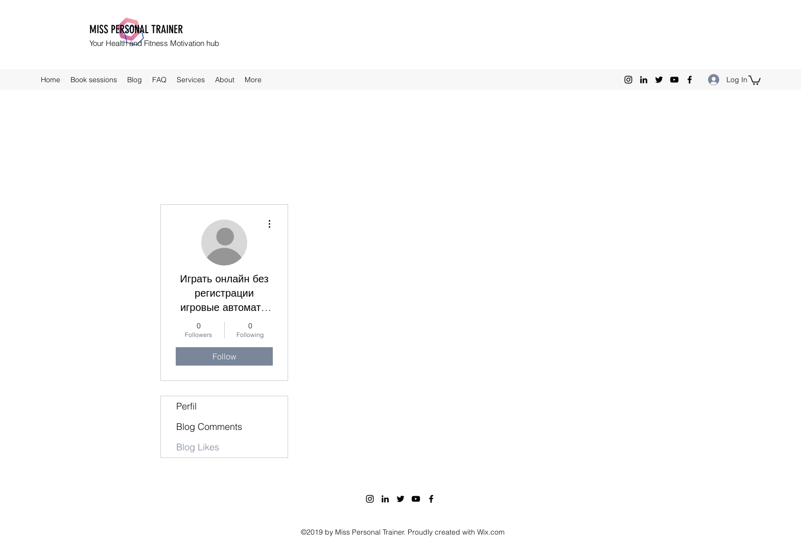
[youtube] (674, 80)
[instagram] (628, 80)
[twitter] (659, 80)
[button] (754, 80)
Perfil (186, 406)
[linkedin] (644, 80)
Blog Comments (209, 426)
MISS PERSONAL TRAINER (136, 29)
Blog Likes (197, 447)
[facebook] (690, 80)
